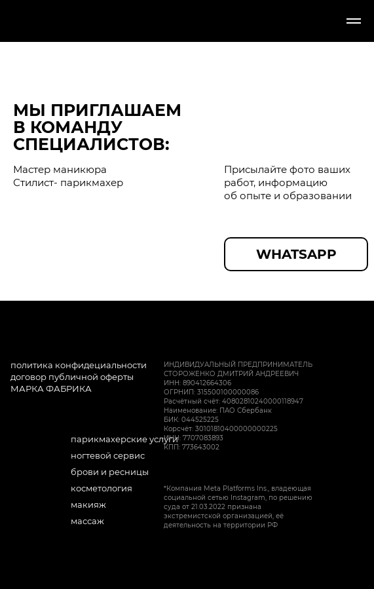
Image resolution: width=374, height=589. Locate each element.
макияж (88, 504)
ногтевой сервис (108, 455)
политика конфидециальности (78, 365)
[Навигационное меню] (353, 21)
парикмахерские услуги (124, 439)
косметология (101, 488)
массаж (87, 521)
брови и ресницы (110, 471)
